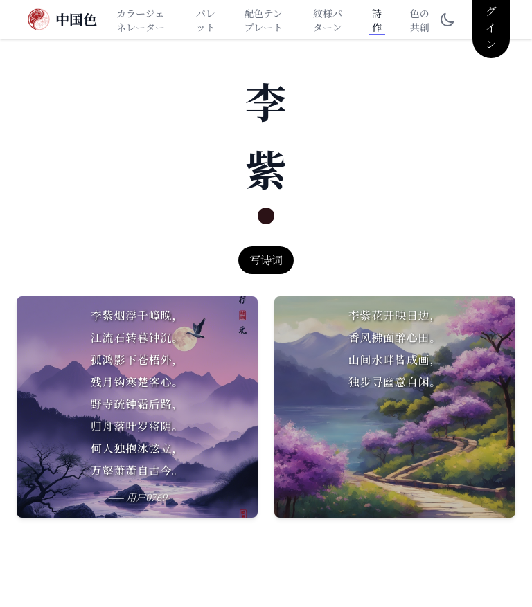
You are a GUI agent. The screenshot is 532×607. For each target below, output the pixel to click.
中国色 (76, 19)
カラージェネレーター (140, 20)
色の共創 (419, 20)
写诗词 (266, 260)
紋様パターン (327, 20)
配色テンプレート (264, 20)
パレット (205, 20)
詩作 (377, 20)
